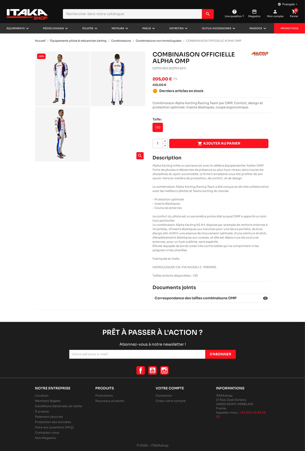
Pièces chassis (53, 28)
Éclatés (87, 28)
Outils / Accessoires (216, 28)
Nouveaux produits (109, 401)
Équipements (16, 28)
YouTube (152, 370)
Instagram (164, 370)
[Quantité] (157, 143)
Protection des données (53, 422)
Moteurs (118, 28)
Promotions (289, 28)
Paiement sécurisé (49, 417)
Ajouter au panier (218, 143)
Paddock (256, 28)
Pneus (146, 28)
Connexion (164, 395)
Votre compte (170, 388)
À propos (42, 411)
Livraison (42, 395)
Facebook (140, 370)
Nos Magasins (45, 438)
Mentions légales (48, 401)
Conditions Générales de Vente (58, 406)
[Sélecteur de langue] (288, 3)
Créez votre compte (171, 401)
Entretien (176, 28)
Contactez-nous (47, 432)
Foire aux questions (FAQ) (54, 427)
